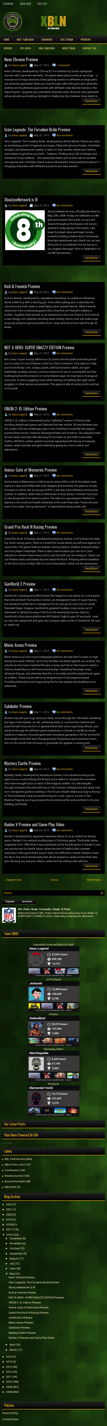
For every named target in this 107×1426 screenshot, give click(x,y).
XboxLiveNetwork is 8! (21, 199)
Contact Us (89, 48)
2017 (9, 1229)
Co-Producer (53, 979)
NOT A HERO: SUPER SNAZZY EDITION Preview (39, 347)
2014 (9, 1361)
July (11, 1263)
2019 (9, 1219)
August (13, 1258)
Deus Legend (19, 65)
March (13, 1349)
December (15, 1238)
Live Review (11, 1170)
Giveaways (47, 39)
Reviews (8, 48)
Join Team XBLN (47, 48)
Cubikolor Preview (18, 706)
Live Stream (66, 39)
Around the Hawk (15, 1181)
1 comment (63, 65)
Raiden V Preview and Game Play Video (34, 824)
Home (6, 39)
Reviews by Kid (13, 1175)
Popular (10, 901)
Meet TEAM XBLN (25, 39)
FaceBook (8, 3)
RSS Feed (42, 3)
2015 (9, 1356)
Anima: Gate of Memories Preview (30, 470)
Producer (53, 1083)
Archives (27, 901)
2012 (9, 1371)
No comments (64, 135)
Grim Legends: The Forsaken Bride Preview (37, 129)
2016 (9, 1234)
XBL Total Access (15, 1159)
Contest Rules (10, 1419)
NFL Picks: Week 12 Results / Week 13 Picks (44, 909)
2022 (9, 1204)
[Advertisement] (50, 118)
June (12, 1268)
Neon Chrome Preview (21, 59)
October (14, 1248)
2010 (9, 1381)
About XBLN (68, 48)
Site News (25, 48)
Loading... (8, 1142)
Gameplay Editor (53, 1049)
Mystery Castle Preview (22, 763)
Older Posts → (95, 879)
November (15, 1243)
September (16, 1253)
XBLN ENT (10, 1187)
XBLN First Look (14, 1164)
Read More (91, 101)
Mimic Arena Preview (20, 645)
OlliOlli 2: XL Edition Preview (25, 408)
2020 (9, 1214)
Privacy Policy (10, 1413)
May (11, 1273)
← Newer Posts (12, 879)
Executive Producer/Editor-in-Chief (53, 944)
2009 (9, 1386)
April (12, 1344)
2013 (9, 1366)
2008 (9, 1391)
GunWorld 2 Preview (19, 584)
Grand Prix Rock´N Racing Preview (30, 527)
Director (53, 1014)
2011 (9, 1376)
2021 (9, 1209)
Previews (86, 39)
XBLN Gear (25, 3)
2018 (9, 1224)
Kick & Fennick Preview (22, 286)
